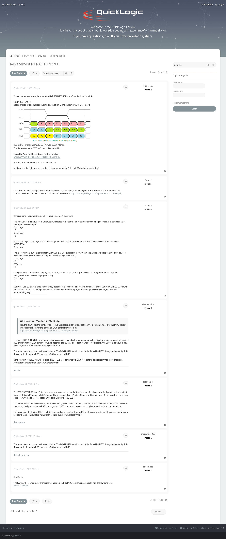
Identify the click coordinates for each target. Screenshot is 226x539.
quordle (74, 330)
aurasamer (148, 382)
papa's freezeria (21, 486)
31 (151, 184)
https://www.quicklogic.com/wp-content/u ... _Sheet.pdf (96, 193)
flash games (19, 422)
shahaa (148, 205)
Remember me (182, 103)
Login (175, 75)
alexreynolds (148, 304)
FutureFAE (148, 86)
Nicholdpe (148, 467)
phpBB (16, 536)
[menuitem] (21, 4)
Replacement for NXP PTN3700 (34, 64)
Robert (148, 180)
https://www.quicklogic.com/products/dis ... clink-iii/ (37, 157)
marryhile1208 (148, 434)
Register (185, 75)
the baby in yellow (22, 455)
